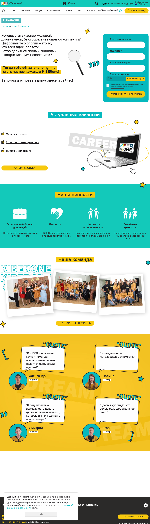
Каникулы (25, 11)
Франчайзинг (53, 11)
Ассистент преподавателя (27, 142)
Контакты (91, 11)
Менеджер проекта (22, 134)
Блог (79, 11)
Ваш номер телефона (120, 63)
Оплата (68, 11)
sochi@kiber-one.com (39, 522)
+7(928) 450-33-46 (108, 11)
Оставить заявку (26, 168)
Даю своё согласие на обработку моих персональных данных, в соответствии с (127, 86)
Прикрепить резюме (119, 74)
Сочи (71, 3)
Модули (39, 11)
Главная (3, 10)
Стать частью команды (75, 324)
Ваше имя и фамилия (121, 39)
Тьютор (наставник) (22, 150)
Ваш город (115, 51)
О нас (13, 11)
